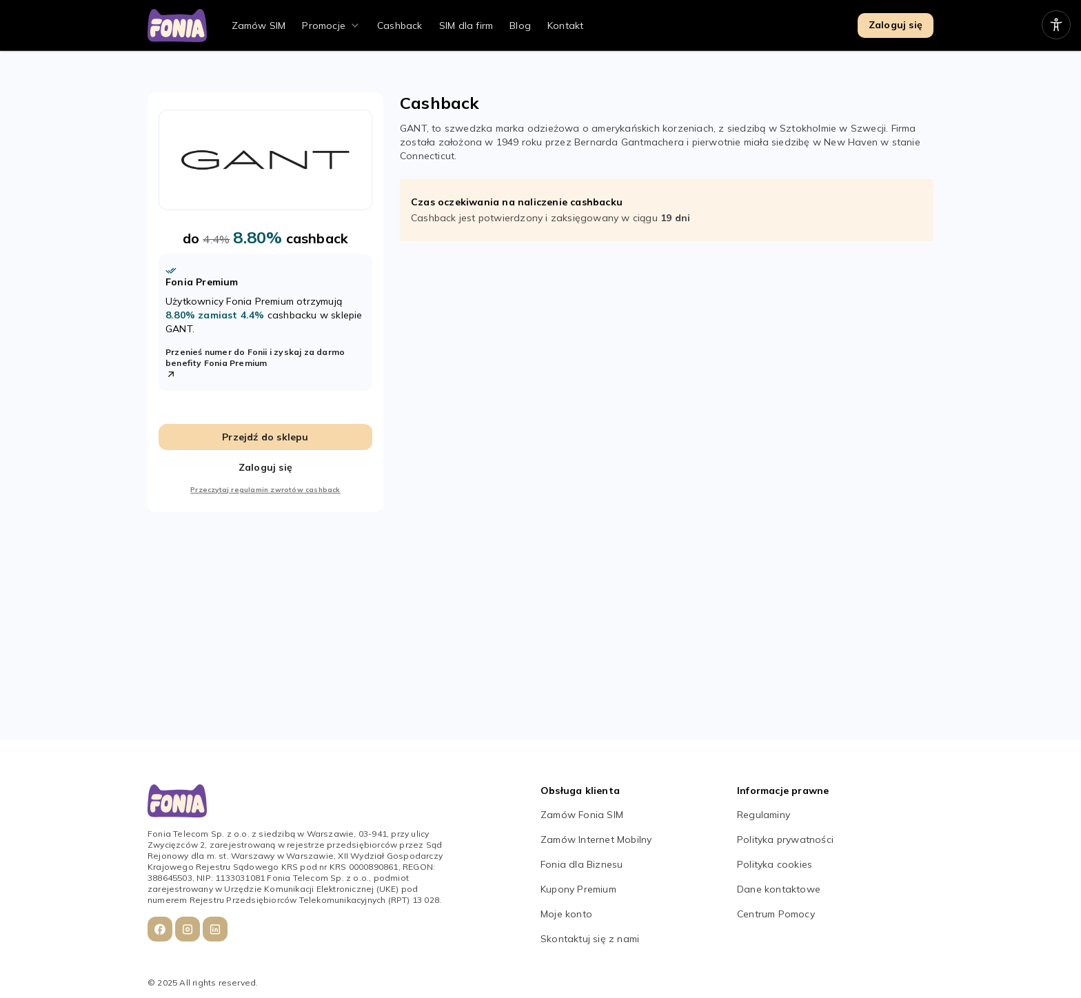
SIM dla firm (466, 25)
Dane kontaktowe (778, 889)
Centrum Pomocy (776, 914)
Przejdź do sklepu (265, 437)
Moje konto (566, 914)
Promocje (323, 25)
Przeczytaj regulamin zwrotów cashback (265, 489)
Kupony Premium (578, 889)
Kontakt (565, 25)
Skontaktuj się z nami (589, 939)
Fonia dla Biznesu (581, 864)
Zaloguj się (895, 25)
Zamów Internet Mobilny (595, 839)
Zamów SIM (259, 25)
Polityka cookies (774, 864)
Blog (520, 25)
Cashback (400, 25)
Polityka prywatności (785, 839)
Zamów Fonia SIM (581, 814)
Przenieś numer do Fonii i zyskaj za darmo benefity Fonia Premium (255, 363)
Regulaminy (763, 814)
